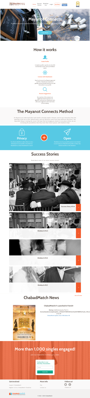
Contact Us (43, 387)
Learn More (44, 32)
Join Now (57, 4)
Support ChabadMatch (15, 385)
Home (34, 4)
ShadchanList (45, 4)
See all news (78, 295)
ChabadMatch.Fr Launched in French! (58, 306)
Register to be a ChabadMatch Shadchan (20, 387)
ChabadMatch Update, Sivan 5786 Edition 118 (58, 315)
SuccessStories (39, 4)
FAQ (41, 385)
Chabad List (68, 387)
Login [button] (51, 4)
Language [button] (64, 4)
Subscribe (45, 372)
